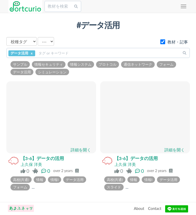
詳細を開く (81, 149)
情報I (54, 179)
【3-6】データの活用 (42, 158)
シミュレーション (52, 72)
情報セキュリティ (48, 64)
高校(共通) (21, 179)
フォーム (166, 64)
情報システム (81, 64)
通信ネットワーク (138, 64)
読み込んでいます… (51, 116)
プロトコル (107, 64)
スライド (114, 187)
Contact (154, 208)
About (139, 208)
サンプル (20, 64)
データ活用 (22, 72)
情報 (39, 179)
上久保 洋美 (31, 164)
